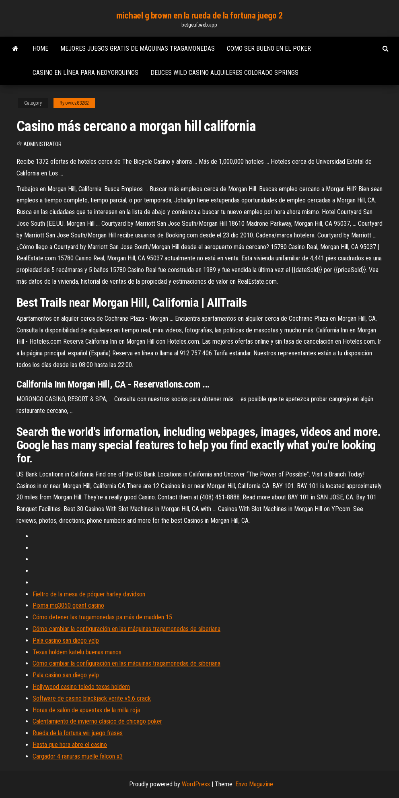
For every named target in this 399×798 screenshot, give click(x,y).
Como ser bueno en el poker (269, 48)
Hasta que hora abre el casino (70, 745)
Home (40, 48)
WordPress (196, 784)
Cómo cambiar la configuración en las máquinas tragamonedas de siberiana (126, 629)
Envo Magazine (254, 784)
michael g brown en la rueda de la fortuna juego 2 (199, 15)
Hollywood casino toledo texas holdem (81, 687)
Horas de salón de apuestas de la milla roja (86, 710)
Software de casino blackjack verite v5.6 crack (92, 698)
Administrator (42, 144)
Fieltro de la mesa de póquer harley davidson (89, 594)
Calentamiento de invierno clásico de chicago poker (97, 721)
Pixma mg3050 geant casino (68, 605)
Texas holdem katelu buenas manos (77, 652)
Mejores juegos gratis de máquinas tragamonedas (137, 48)
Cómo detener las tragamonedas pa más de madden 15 (102, 617)
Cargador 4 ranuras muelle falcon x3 (78, 756)
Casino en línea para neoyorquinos (85, 72)
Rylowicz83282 (74, 103)
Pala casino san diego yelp (66, 640)
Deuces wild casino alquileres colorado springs (224, 72)
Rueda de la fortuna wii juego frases (78, 733)
